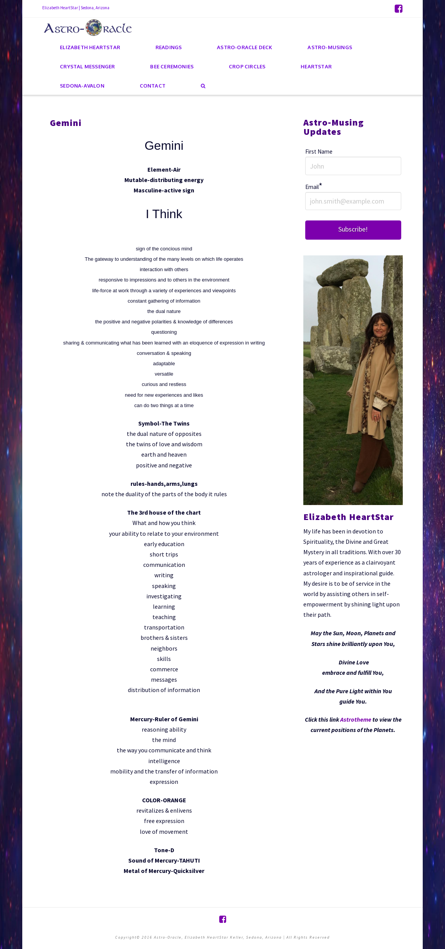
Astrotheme (355, 719)
